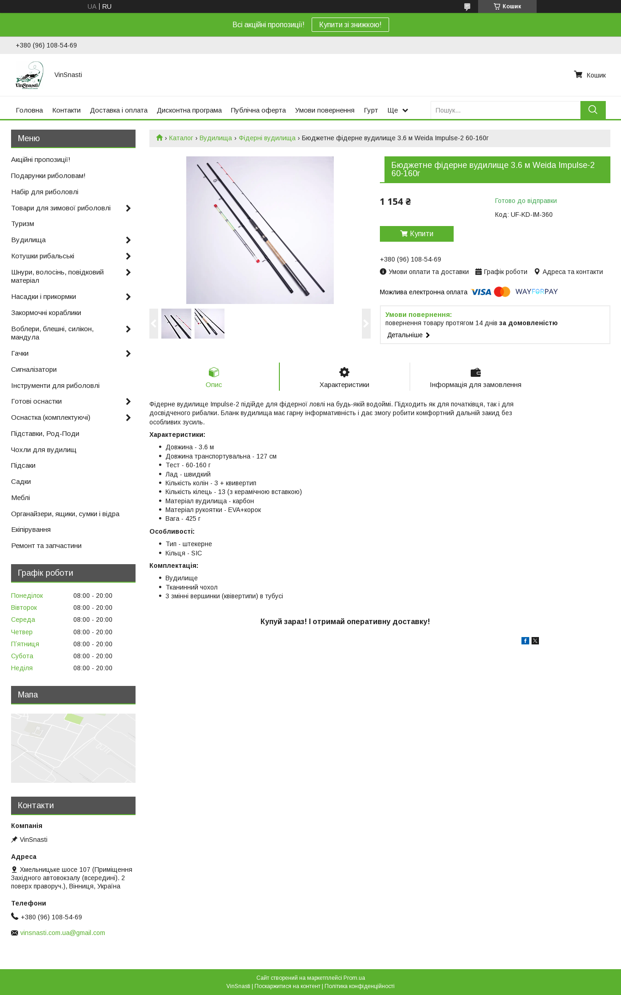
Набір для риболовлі (44, 192)
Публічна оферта (258, 110)
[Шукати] (593, 110)
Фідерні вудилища (267, 138)
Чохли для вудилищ (44, 449)
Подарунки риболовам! (48, 175)
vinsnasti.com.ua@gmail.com (62, 932)
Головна (29, 110)
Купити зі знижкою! (350, 25)
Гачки (20, 353)
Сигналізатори (34, 369)
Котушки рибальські (42, 256)
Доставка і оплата (119, 110)
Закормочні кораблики (46, 312)
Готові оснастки (36, 401)
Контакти (66, 110)
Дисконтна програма (189, 110)
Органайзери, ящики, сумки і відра (65, 514)
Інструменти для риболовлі (55, 385)
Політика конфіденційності (360, 986)
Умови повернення (325, 110)
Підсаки (23, 465)
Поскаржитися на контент (287, 986)
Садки (21, 481)
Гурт (371, 110)
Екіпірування (31, 529)
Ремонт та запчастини (46, 545)
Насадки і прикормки (43, 296)
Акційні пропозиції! (41, 159)
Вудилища (216, 138)
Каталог (181, 138)
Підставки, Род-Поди (45, 433)
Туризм (22, 223)
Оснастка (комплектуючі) (50, 417)
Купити (421, 234)
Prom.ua (354, 978)
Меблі (20, 497)
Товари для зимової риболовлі (61, 208)
